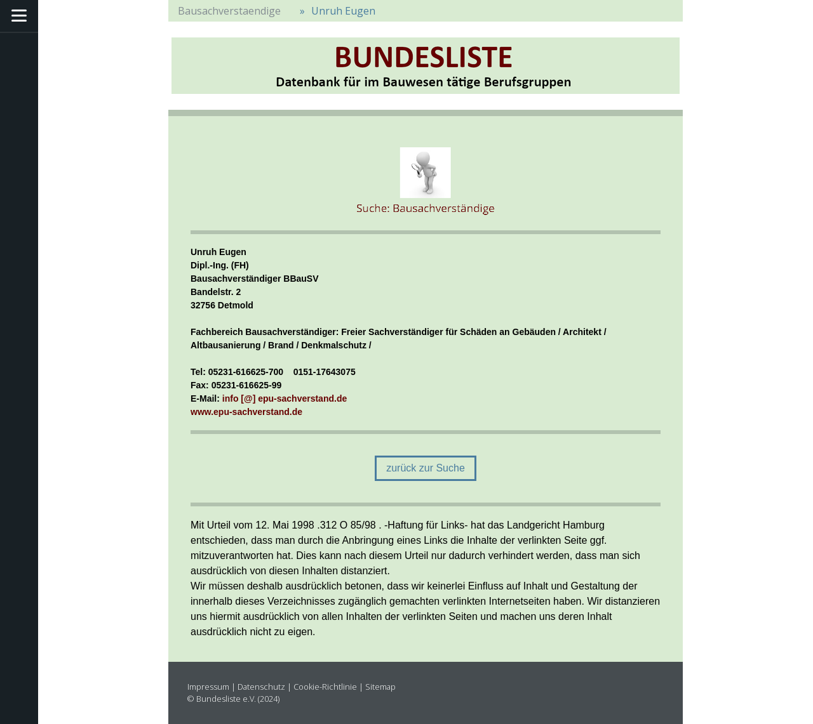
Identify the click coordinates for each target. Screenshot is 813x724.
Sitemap (380, 686)
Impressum (208, 686)
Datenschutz (261, 686)
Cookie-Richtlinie (325, 686)
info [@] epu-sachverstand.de (284, 398)
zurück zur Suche (425, 468)
